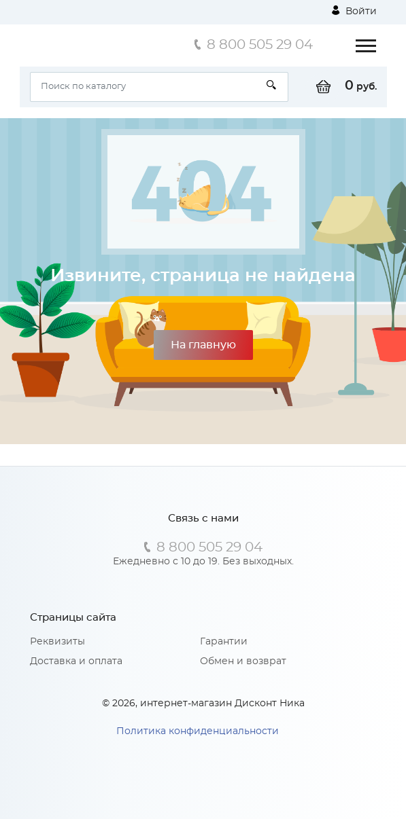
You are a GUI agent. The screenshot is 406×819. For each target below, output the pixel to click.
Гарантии (224, 642)
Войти (354, 10)
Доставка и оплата (76, 661)
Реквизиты (57, 642)
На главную (203, 345)
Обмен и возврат (243, 661)
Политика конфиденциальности (197, 731)
